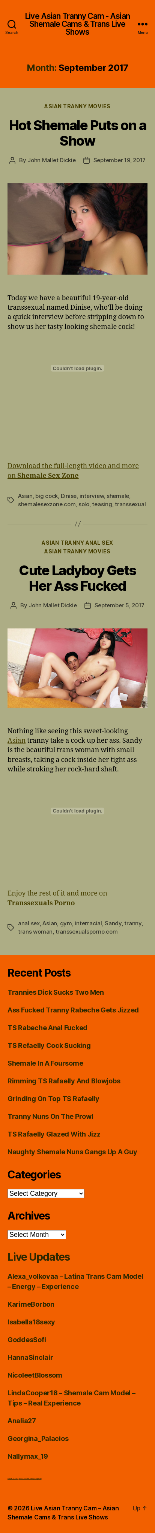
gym (66, 923)
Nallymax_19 (28, 1456)
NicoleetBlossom (35, 1375)
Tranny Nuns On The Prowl (50, 1116)
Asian (25, 495)
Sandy (113, 923)
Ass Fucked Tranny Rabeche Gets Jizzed (73, 1010)
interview (92, 495)
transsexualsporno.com (87, 931)
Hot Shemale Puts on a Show (77, 133)
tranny (132, 923)
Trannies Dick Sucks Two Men (56, 992)
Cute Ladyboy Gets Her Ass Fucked (77, 578)
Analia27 (22, 1421)
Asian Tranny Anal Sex (77, 542)
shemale (118, 495)
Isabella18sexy (31, 1322)
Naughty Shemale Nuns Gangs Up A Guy (72, 1152)
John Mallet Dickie (51, 160)
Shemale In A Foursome (45, 1063)
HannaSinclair (30, 1357)
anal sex (29, 923)
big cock (46, 495)
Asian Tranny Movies (77, 106)
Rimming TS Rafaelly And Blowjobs (64, 1081)
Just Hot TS (22, 1478)
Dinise (69, 495)
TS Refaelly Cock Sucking (49, 1045)
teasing (102, 504)
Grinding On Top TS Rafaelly (53, 1099)
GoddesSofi (27, 1340)
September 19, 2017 (119, 160)
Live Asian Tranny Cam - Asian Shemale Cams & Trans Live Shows (77, 24)
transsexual (130, 504)
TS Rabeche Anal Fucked (47, 1028)
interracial (88, 923)
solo (83, 504)
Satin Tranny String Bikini (34, 1478)
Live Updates (39, 1256)
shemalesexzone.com (46, 504)
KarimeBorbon (31, 1304)
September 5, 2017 (120, 605)
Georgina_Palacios (38, 1438)
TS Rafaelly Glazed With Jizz (54, 1134)
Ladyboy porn (13, 1478)
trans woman (35, 931)
